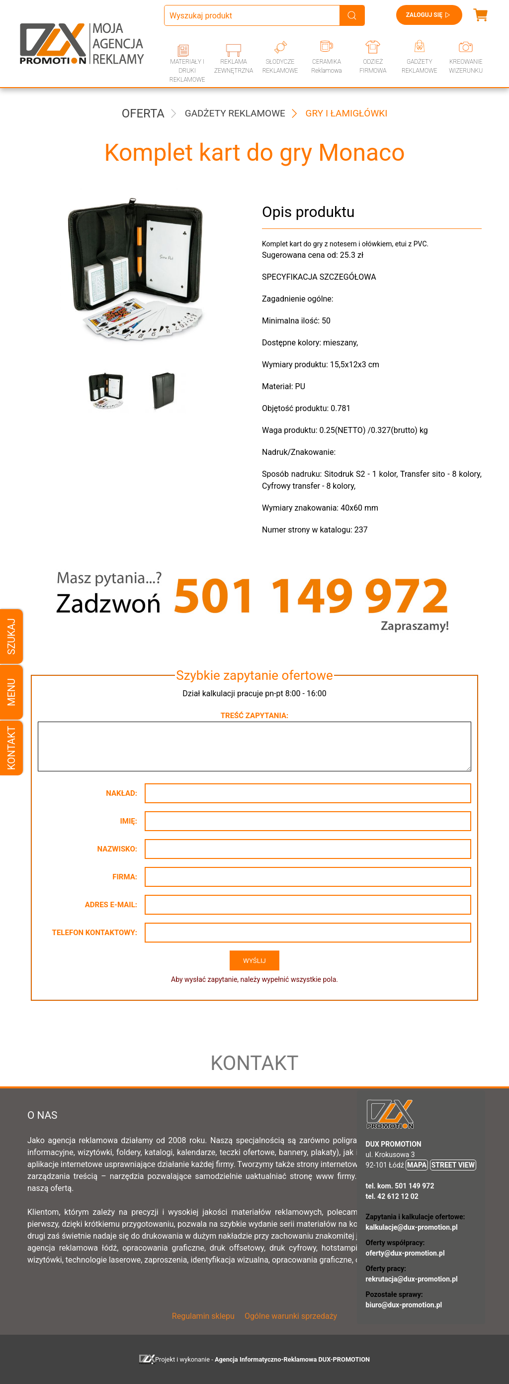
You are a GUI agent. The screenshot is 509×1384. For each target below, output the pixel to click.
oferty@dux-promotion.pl (405, 1253)
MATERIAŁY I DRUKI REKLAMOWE (187, 70)
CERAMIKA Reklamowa (326, 66)
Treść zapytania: (254, 715)
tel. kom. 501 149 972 (400, 1186)
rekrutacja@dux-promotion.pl (412, 1279)
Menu (11, 692)
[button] (105, 391)
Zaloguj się (429, 15)
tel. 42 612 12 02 (392, 1196)
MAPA (416, 1165)
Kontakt (11, 748)
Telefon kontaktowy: (94, 932)
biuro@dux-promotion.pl (404, 1305)
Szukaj (11, 636)
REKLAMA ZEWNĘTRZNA (233, 66)
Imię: (128, 821)
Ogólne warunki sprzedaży (291, 1316)
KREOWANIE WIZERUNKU (466, 66)
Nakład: (121, 793)
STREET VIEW (453, 1165)
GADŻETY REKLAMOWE (419, 66)
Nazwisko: (117, 849)
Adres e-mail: (111, 904)
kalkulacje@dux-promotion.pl (412, 1227)
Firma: (124, 876)
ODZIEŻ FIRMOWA (372, 66)
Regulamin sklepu (203, 1316)
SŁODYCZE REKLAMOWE (280, 66)
